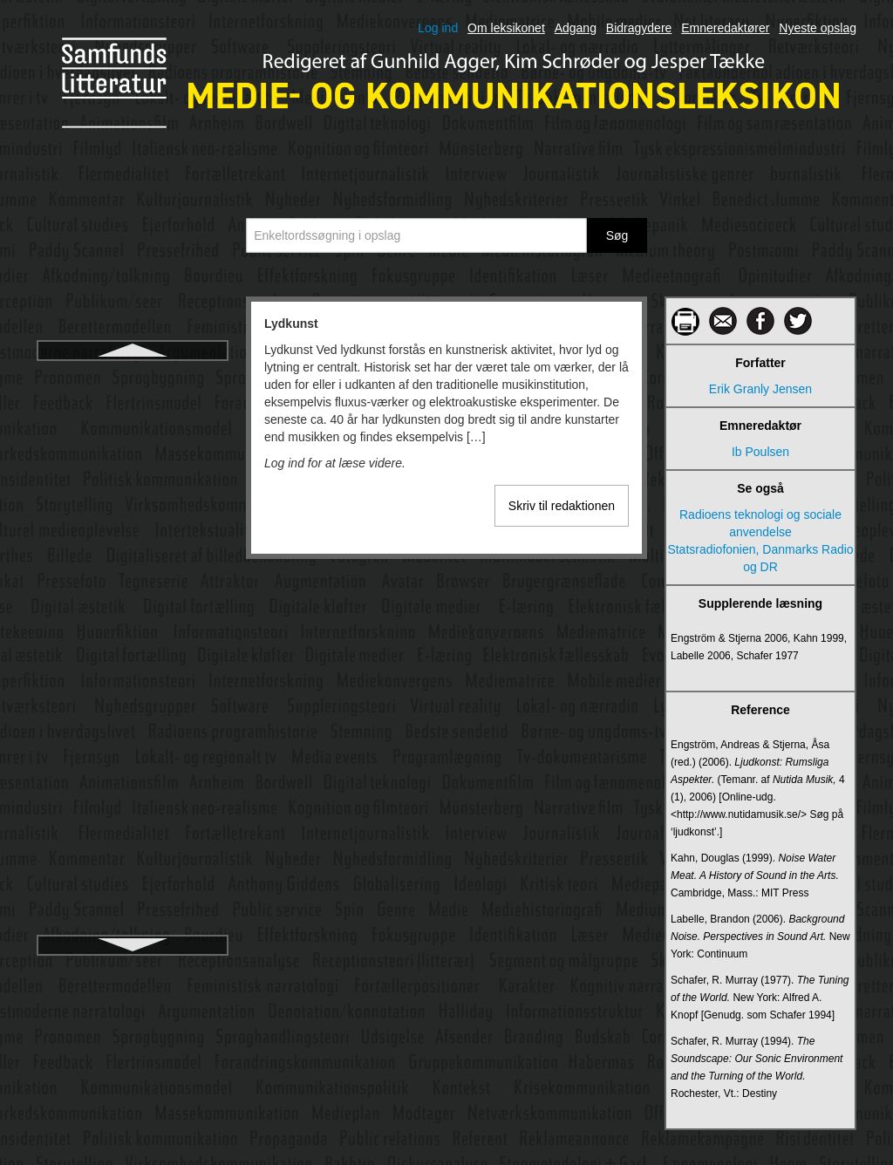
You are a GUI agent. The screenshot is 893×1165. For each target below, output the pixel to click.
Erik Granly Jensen (760, 389)
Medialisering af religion (132, 754)
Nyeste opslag (817, 28)
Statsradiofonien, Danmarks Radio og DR (760, 558)
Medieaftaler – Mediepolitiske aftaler (132, 857)
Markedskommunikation (132, 597)
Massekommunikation (132, 629)
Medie (132, 817)
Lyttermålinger (132, 440)
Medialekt (132, 660)
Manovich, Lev (132, 566)
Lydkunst (133, 378)
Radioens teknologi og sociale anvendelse (760, 523)
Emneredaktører (725, 28)
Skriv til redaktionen (561, 506)
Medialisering (132, 691)
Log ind (438, 28)
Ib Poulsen (760, 452)
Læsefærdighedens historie (132, 472)
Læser (132, 503)
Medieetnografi (133, 929)
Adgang (575, 28)
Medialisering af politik (132, 723)
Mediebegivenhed (133, 897)
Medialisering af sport (132, 786)
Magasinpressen (133, 535)
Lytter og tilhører (132, 409)
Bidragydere (639, 28)
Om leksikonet (506, 28)
